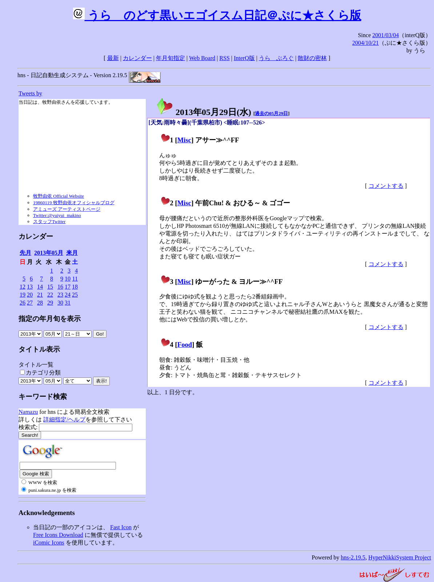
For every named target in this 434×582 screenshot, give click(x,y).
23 (60, 295)
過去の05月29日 (271, 113)
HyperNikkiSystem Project (399, 557)
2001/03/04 (385, 35)
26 (22, 303)
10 (68, 279)
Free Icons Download (58, 535)
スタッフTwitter (49, 221)
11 (75, 279)
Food (184, 344)
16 (60, 287)
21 (40, 295)
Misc (184, 140)
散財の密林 (312, 58)
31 (68, 303)
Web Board (202, 58)
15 (50, 287)
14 (40, 287)
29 (50, 303)
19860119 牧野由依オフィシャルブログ (73, 202)
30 (60, 303)
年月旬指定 (170, 58)
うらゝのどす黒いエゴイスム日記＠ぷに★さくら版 (217, 15)
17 (68, 287)
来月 (72, 253)
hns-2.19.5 (353, 557)
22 (50, 295)
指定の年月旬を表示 (50, 318)
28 (40, 303)
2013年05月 (48, 253)
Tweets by (30, 93)
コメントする (386, 186)
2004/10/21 (365, 43)
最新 (113, 58)
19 (22, 295)
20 (30, 295)
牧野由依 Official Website (58, 196)
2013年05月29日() (203, 112)
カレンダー (137, 58)
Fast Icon (121, 527)
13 (30, 287)
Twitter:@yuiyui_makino (57, 215)
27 (30, 303)
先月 (25, 253)
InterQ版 (244, 58)
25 (75, 295)
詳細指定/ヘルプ (64, 419)
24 (68, 295)
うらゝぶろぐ (276, 58)
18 (75, 287)
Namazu (28, 412)
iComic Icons (48, 542)
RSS (225, 58)
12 (22, 287)
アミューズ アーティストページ (66, 209)
